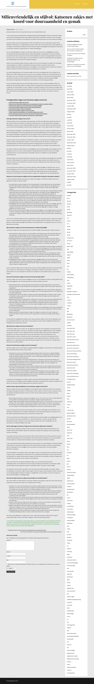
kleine (68, 478)
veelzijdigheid (30, 525)
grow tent (69, 430)
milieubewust (70, 512)
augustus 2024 (71, 145)
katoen (69, 469)
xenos (68, 664)
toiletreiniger (70, 613)
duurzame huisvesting (72, 356)
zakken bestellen (71, 667)
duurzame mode (71, 362)
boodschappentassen (28, 521)
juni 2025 (69, 117)
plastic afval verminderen (17, 525)
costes (68, 306)
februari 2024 (70, 162)
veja (68, 630)
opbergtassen (56, 524)
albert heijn (70, 246)
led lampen (70, 492)
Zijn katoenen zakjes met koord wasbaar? (20, 109)
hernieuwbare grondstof (37, 522)
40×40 (68, 221)
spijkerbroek (70, 588)
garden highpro (71, 413)
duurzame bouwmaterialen (74, 351)
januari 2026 (70, 97)
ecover (69, 382)
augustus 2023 (70, 179)
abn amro (69, 241)
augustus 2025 (70, 111)
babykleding (70, 277)
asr (68, 269)
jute (68, 464)
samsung (69, 551)
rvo (68, 546)
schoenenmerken (71, 560)
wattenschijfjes (71, 650)
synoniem (69, 602)
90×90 (68, 235)
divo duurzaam (71, 320)
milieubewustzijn (25, 524)
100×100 (69, 195)
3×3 (68, 218)
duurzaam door (71, 328)
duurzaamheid (50, 521)
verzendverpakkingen (73, 636)
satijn (68, 554)
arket (68, 260)
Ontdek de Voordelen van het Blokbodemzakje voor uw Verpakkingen (75, 59)
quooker (69, 537)
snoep (68, 582)
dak (68, 311)
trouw (68, 616)
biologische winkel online (73, 294)
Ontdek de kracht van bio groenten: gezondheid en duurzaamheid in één (26, 530)
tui (67, 619)
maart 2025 (70, 126)
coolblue (69, 303)
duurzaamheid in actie (73, 339)
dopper (69, 322)
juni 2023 (69, 185)
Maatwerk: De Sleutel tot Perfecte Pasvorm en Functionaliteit (76, 65)
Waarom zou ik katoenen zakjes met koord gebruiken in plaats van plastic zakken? (31, 104)
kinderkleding (70, 475)
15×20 (68, 207)
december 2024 (71, 134)
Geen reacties (19, 29)
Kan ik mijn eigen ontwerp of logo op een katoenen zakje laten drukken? (28, 114)
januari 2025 (70, 131)
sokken (69, 585)
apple (68, 257)
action (68, 243)
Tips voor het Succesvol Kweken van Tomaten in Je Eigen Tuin (75, 50)
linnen (68, 498)
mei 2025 (69, 120)
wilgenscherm (70, 653)
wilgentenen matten (72, 656)
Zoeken (69, 31)
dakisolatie (70, 314)
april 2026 (69, 89)
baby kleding (70, 274)
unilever (69, 628)
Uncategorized (71, 625)
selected (69, 574)
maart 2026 (70, 92)
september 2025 (71, 109)
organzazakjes (71, 520)
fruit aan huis (70, 410)
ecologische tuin (71, 379)
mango (69, 503)
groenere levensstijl (17, 522)
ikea (68, 447)
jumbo (68, 461)
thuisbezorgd (70, 611)
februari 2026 (70, 95)
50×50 (68, 226)
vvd (68, 642)
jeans (68, 458)
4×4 (68, 224)
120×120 (69, 201)
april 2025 (69, 123)
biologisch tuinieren (72, 291)
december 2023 (71, 168)
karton (68, 467)
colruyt (69, 300)
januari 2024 (70, 165)
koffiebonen (70, 481)
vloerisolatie (70, 639)
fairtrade (69, 402)
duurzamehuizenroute (73, 376)
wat (68, 647)
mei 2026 (69, 86)
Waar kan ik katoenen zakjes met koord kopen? (21, 110)
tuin (68, 622)
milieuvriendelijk (71, 515)
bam (68, 280)
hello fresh (70, 438)
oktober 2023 (70, 174)
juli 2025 (69, 114)
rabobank (69, 540)
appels (69, 255)
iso (67, 455)
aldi (68, 249)
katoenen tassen (71, 472)
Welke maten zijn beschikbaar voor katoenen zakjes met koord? (26, 112)
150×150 (69, 204)
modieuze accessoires (36, 524)
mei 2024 (69, 154)
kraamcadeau (70, 483)
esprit (68, 393)
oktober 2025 (70, 106)
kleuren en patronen (11, 524)
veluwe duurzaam (71, 633)
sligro (68, 580)
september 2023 (71, 176)
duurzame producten (72, 365)
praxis (68, 529)
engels (68, 390)
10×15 (68, 198)
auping (68, 272)
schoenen (69, 557)
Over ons (77, 4)
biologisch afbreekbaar (16, 521)
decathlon (69, 317)
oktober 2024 (70, 140)
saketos (69, 548)
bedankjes (69, 286)
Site (7, 562)
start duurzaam (71, 591)
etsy (68, 399)
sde (68, 568)
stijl (25, 525)
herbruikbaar (26, 522)
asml (68, 263)
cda (68, 297)
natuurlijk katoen (47, 524)
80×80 (68, 232)
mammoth (70, 500)
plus (68, 526)
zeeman (69, 670)
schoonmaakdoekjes (72, 563)
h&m (68, 435)
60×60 (68, 229)
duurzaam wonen (71, 337)
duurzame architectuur (73, 348)
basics (68, 283)
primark (69, 534)
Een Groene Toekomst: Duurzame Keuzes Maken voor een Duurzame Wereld (42, 532)
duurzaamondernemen (73, 345)
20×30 (68, 209)
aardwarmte (70, 238)
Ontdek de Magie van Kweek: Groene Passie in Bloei (74, 45)
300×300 (69, 215)
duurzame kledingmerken (73, 359)
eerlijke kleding (71, 385)
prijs (68, 532)
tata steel (69, 605)
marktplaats (70, 506)
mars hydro (70, 509)
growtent (69, 433)
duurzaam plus (71, 334)
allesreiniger (70, 252)
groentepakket (71, 424)
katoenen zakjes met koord (51, 522)
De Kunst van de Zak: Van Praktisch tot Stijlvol (76, 54)
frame (68, 404)
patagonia (69, 523)
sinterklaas (70, 577)
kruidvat (69, 486)
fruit (68, 407)
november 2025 (71, 103)
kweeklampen (70, 489)
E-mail (8, 557)
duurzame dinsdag (72, 354)
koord (19, 524)
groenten (69, 421)
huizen (68, 444)
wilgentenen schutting (73, 659)
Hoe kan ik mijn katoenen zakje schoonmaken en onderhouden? (26, 115)
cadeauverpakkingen (40, 521)
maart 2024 (70, 159)
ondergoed (70, 517)
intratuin (69, 452)
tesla (68, 608)
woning (69, 661)
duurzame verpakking (72, 373)
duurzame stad (71, 368)
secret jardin (70, 571)
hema (68, 441)
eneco (68, 387)
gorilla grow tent (71, 416)
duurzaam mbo (71, 331)
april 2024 (69, 157)
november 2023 (71, 171)
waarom (69, 645)
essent (68, 396)
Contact (85, 4)
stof (68, 594)
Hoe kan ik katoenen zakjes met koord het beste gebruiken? (25, 107)
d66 (68, 308)
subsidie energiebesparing (74, 599)
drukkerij (69, 325)
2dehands (69, 212)
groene (69, 419)
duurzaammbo (71, 342)
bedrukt (69, 289)
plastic (8, 525)
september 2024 (71, 143)
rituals (68, 543)
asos (68, 266)
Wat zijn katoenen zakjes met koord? (19, 102)
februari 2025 (70, 128)
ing (67, 450)
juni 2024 (69, 151)
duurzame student (72, 370)
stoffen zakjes (70, 596)
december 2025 (71, 100)
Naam (8, 553)
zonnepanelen (71, 673)
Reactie (8, 540)
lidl (67, 495)
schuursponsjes (71, 565)
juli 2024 (69, 148)
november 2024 (71, 137)
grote (68, 427)
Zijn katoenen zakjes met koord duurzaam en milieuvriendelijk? (25, 105)
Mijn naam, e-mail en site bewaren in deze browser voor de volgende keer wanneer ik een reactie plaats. (32, 567)
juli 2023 (69, 182)
